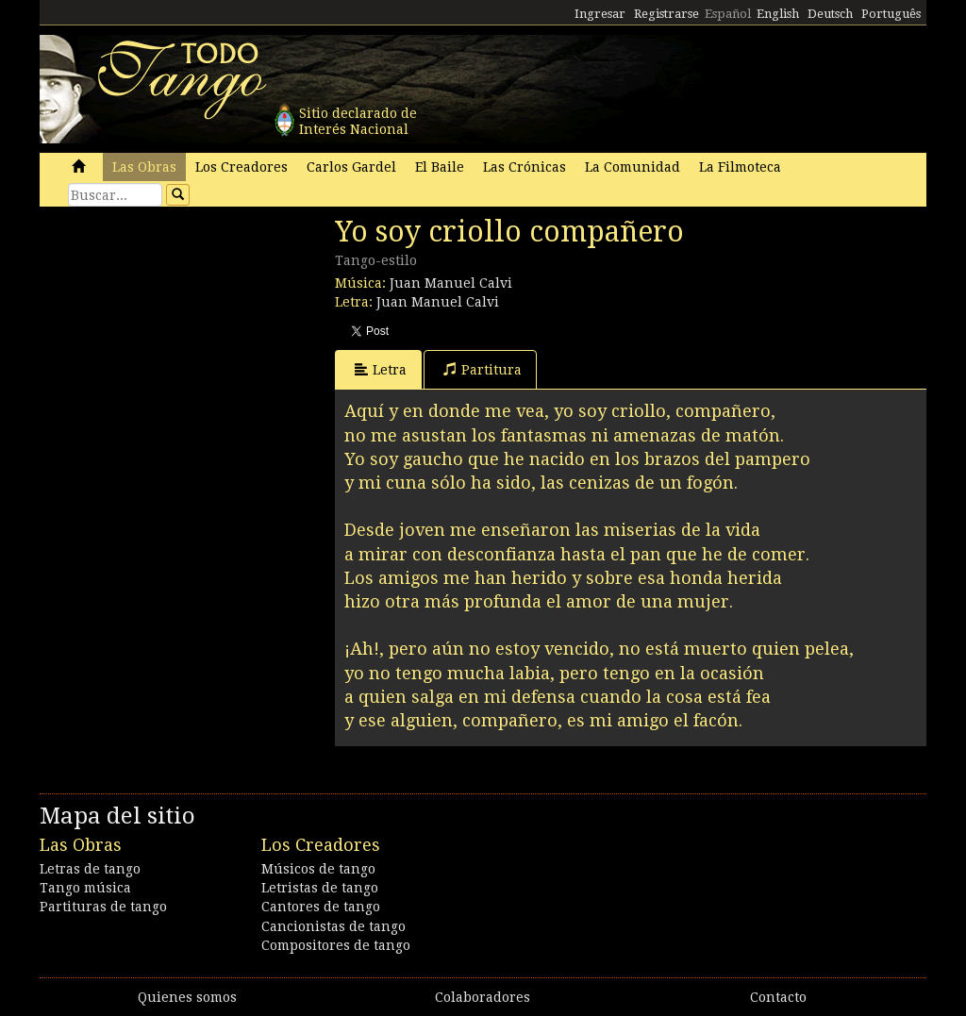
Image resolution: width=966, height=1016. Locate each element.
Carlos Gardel (351, 167)
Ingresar (600, 14)
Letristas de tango (319, 887)
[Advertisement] (181, 344)
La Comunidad (632, 167)
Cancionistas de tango (333, 926)
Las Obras (144, 167)
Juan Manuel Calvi (451, 283)
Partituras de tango (103, 906)
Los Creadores (241, 167)
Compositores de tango (335, 945)
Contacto (778, 997)
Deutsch (830, 14)
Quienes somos (187, 997)
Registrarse (666, 14)
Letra (381, 369)
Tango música (85, 887)
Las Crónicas (524, 167)
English (778, 14)
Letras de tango (90, 868)
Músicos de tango (318, 868)
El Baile (439, 167)
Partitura (482, 369)
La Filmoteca (740, 167)
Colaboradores (482, 997)
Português (891, 14)
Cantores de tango (320, 906)
